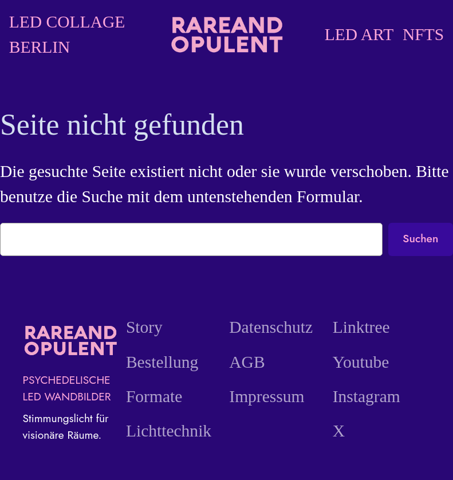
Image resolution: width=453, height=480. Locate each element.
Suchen (420, 238)
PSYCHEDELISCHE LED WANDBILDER (67, 388)
